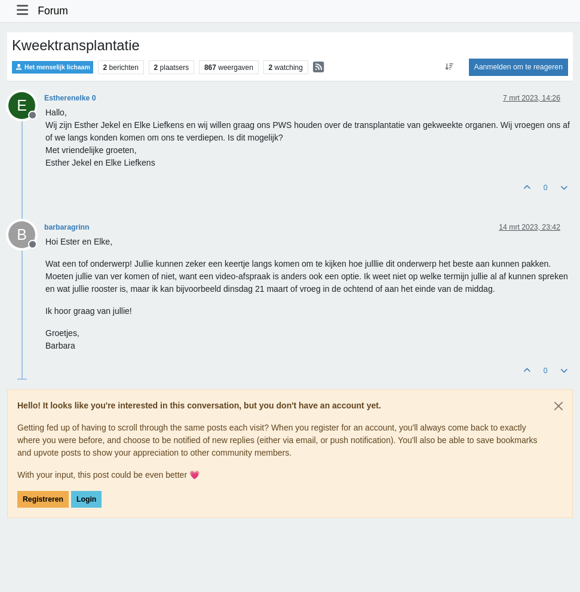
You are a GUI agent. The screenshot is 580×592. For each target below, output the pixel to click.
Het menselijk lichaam (52, 67)
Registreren (43, 499)
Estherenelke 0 (70, 98)
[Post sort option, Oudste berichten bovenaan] (449, 67)
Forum (53, 11)
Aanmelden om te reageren (518, 67)
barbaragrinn (67, 227)
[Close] (558, 406)
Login (86, 499)
